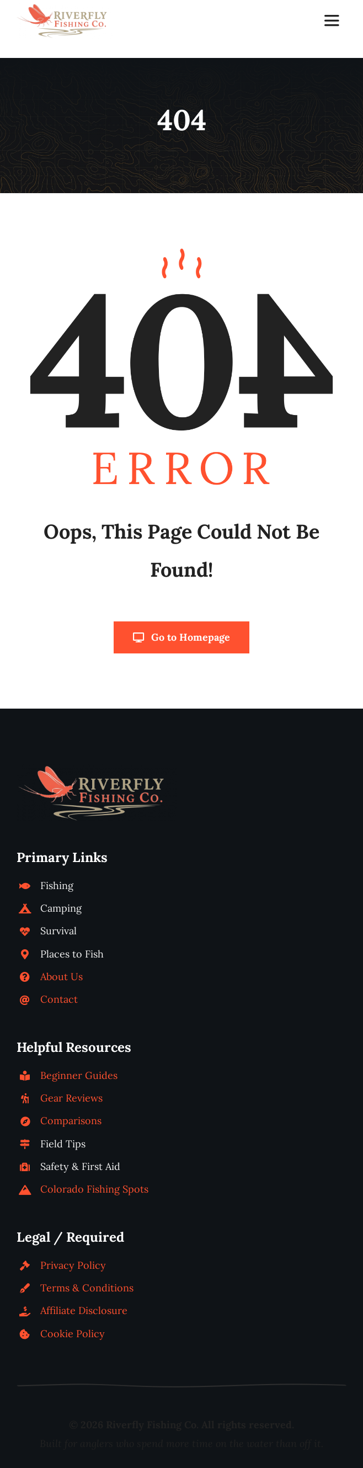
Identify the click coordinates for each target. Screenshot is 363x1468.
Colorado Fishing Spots (94, 1189)
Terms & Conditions (87, 1287)
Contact (59, 999)
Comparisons (71, 1120)
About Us (61, 976)
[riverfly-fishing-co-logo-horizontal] (65, 7)
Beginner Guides (79, 1075)
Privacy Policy (73, 1265)
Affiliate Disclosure (83, 1310)
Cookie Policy (72, 1333)
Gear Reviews (71, 1098)
